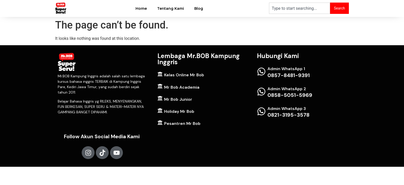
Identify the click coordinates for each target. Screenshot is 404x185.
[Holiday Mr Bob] (160, 110)
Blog (198, 8)
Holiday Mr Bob (179, 111)
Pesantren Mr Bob (182, 123)
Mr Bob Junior (178, 99)
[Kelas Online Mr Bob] (160, 74)
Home (141, 8)
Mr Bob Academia (181, 87)
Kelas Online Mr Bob (184, 75)
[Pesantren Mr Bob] (160, 122)
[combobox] (299, 8)
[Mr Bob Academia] (160, 86)
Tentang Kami (170, 8)
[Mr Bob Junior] (160, 98)
